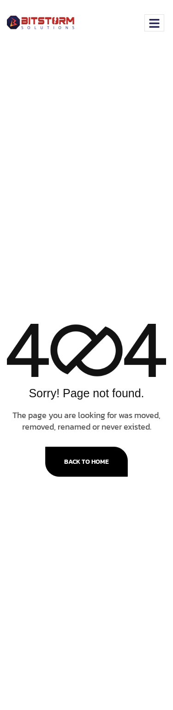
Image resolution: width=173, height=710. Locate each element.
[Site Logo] (42, 22)
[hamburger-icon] (154, 22)
